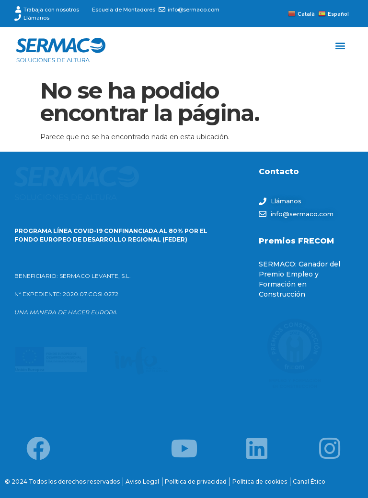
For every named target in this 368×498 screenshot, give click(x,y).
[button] (340, 45)
